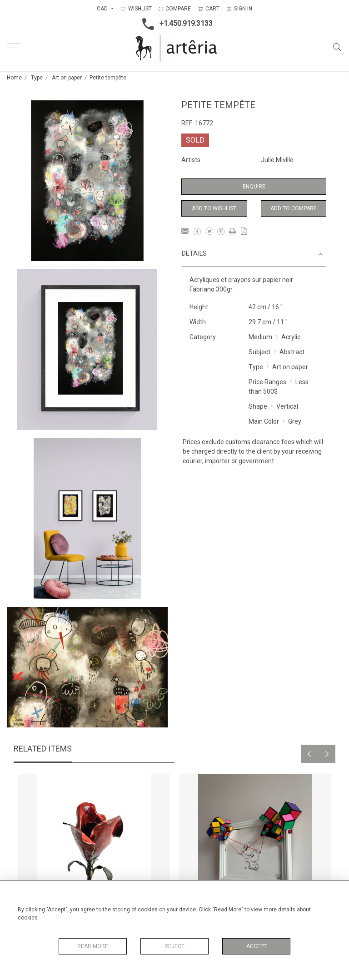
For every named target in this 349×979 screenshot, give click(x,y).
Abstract (291, 352)
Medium (260, 337)
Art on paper (67, 77)
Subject (259, 352)
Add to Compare (293, 208)
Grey (294, 421)
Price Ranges (267, 382)
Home (14, 77)
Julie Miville (277, 159)
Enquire (254, 186)
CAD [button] (103, 8)
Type (37, 77)
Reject (174, 946)
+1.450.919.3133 (175, 24)
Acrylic (290, 337)
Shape (258, 406)
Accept (256, 946)
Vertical (287, 406)
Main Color (264, 421)
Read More (92, 946)
